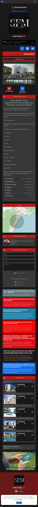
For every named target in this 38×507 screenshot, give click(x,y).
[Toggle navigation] (34, 2)
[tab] (8, 59)
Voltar (32, 43)
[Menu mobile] (2, 2)
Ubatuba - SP (24, 41)
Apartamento (8, 43)
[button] (6, 71)
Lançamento (16, 41)
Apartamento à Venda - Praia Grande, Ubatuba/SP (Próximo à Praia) (19, 419)
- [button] (4, 210)
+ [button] (4, 209)
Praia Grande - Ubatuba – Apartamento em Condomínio (17, 393)
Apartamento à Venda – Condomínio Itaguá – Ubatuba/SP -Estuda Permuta (18, 381)
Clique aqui (6, 447)
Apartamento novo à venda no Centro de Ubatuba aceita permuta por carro (18, 406)
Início (5, 41)
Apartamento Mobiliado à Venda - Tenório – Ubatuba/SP (17, 431)
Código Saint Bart (17, 43)
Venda (10, 41)
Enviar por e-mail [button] (19, 273)
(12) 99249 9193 (20, 7)
